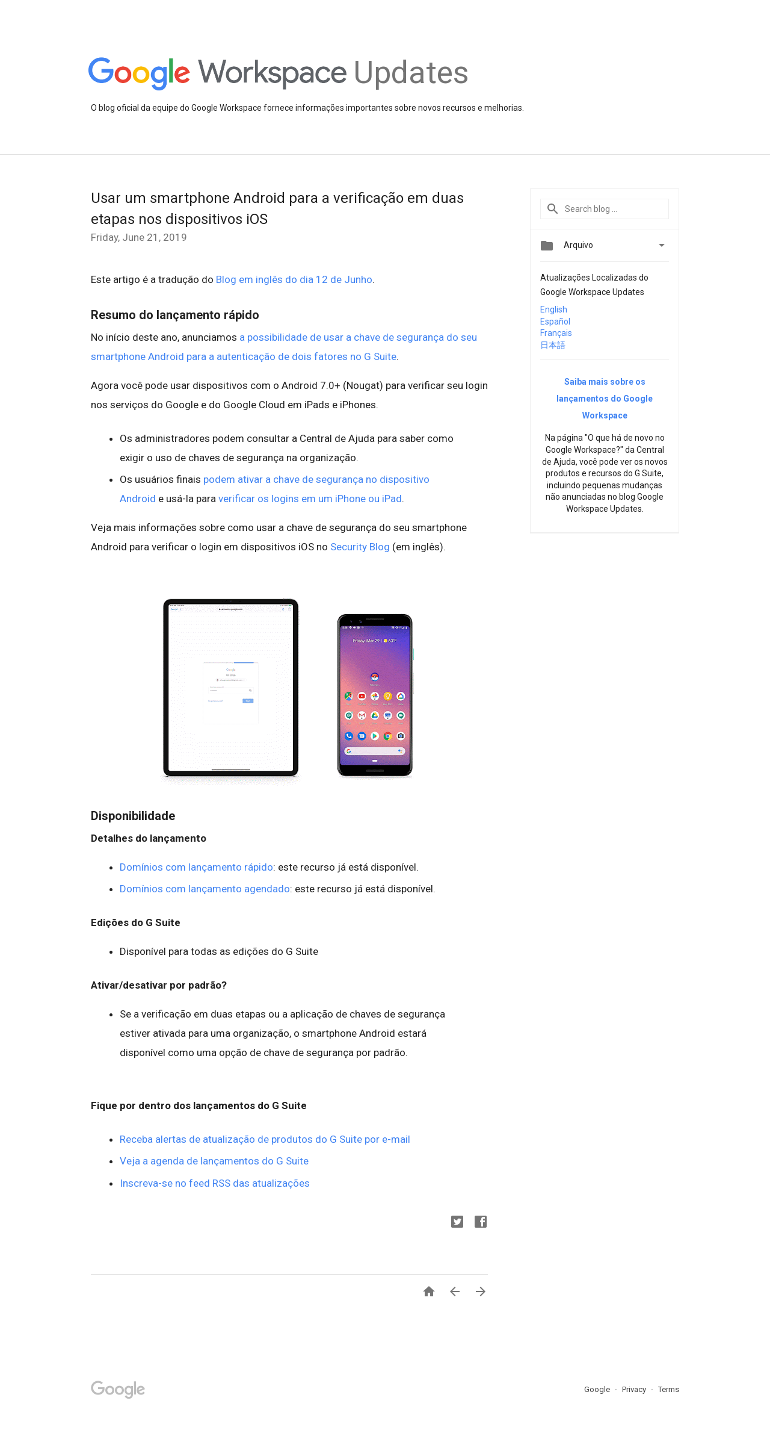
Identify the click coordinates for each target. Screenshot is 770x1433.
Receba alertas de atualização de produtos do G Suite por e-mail (265, 1139)
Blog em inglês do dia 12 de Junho (294, 279)
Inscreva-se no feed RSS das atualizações (215, 1183)
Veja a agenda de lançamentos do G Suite (214, 1161)
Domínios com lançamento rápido (196, 867)
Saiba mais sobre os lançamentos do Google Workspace (604, 398)
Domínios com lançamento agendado (205, 889)
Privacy (635, 1389)
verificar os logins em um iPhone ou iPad (310, 499)
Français (556, 333)
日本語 (552, 345)
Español (555, 321)
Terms (668, 1389)
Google (598, 1389)
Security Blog (360, 547)
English (553, 309)
